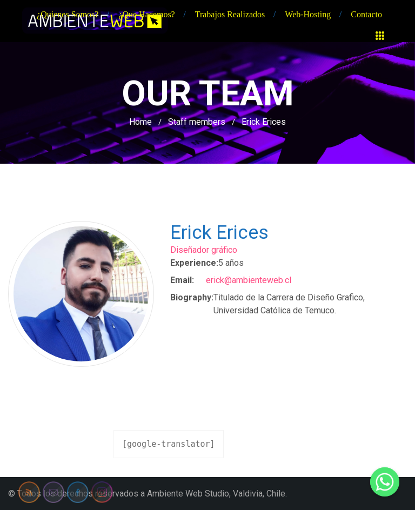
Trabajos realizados (230, 14)
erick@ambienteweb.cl (248, 280)
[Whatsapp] (384, 481)
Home (140, 122)
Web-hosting (308, 14)
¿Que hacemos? (146, 14)
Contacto (366, 14)
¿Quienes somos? (67, 14)
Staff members (196, 122)
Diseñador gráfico (203, 250)
